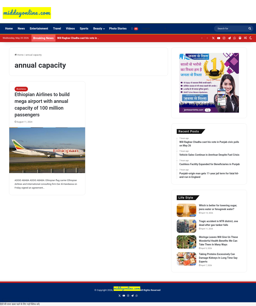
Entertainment (39, 28)
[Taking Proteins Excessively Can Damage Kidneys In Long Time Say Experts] (186, 259)
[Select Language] (154, 28)
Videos (70, 28)
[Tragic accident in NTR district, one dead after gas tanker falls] (186, 226)
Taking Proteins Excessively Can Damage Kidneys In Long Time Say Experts (218, 258)
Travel (57, 28)
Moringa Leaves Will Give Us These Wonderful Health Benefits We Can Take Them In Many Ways (218, 241)
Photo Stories (118, 28)
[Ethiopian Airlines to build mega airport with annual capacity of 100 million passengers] (47, 150)
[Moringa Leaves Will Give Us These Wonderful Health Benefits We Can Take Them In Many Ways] (186, 242)
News (21, 28)
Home (9, 28)
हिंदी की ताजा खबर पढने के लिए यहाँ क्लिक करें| (20, 304)
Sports (84, 28)
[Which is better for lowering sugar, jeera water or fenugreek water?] (186, 210)
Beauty (97, 28)
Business (21, 89)
